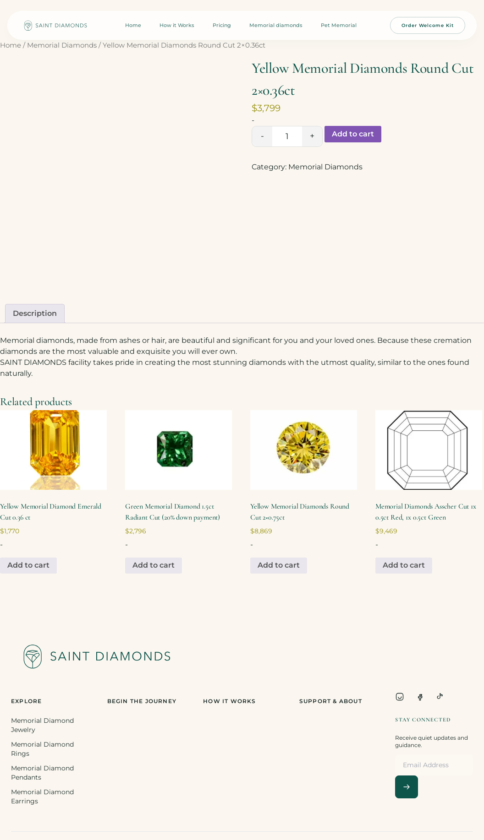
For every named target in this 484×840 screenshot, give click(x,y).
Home (133, 25)
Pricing (222, 25)
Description (35, 313)
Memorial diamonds (275, 25)
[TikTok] (440, 696)
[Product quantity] (287, 136)
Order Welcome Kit (428, 25)
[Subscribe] (406, 786)
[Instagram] (399, 696)
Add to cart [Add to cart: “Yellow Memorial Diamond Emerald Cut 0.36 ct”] (28, 565)
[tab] (35, 313)
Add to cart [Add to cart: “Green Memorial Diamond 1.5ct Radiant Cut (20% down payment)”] (153, 565)
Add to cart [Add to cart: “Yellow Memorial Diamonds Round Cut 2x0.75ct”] (279, 565)
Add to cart (353, 134)
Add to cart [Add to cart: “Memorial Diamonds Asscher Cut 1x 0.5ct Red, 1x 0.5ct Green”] (404, 565)
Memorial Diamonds (62, 45)
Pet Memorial (339, 25)
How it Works (177, 25)
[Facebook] (419, 696)
